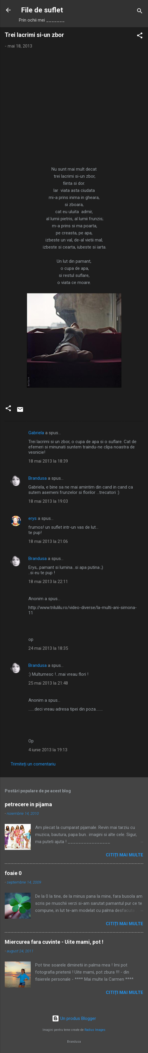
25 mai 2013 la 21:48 (48, 683)
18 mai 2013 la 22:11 (48, 581)
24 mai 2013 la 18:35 (48, 648)
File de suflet (42, 10)
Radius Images (94, 1030)
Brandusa (37, 478)
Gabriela (36, 432)
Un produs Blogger (74, 1018)
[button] (139, 36)
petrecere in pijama (28, 804)
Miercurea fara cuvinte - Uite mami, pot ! (54, 942)
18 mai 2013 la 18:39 (48, 461)
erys (32, 518)
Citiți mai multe (124, 855)
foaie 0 (13, 873)
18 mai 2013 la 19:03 (48, 501)
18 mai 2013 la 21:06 (48, 541)
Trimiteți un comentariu (33, 764)
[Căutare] (139, 12)
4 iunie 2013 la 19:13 (47, 749)
